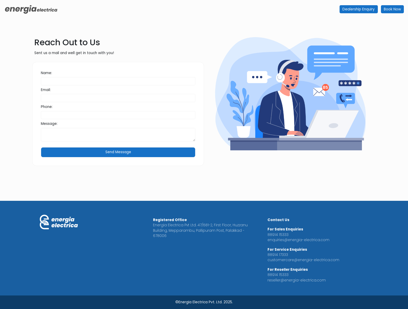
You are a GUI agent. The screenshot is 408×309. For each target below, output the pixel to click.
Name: (46, 72)
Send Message (118, 152)
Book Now (392, 9)
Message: (49, 123)
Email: (46, 89)
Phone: (47, 106)
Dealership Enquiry (358, 9)
